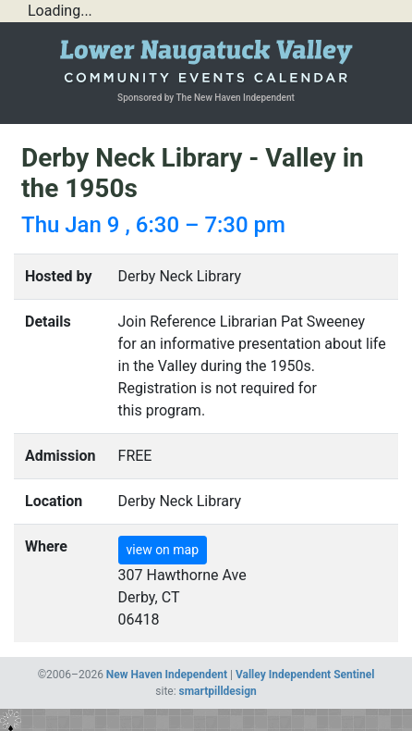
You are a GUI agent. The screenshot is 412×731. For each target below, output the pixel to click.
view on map (163, 549)
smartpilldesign (218, 691)
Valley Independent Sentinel (305, 674)
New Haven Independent (166, 674)
